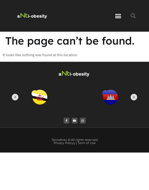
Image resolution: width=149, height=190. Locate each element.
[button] (118, 16)
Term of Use (87, 143)
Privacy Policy (64, 143)
